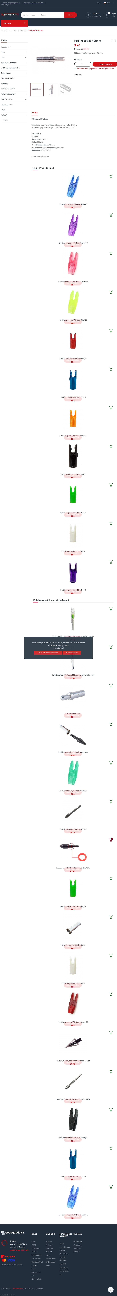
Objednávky (78, 1245)
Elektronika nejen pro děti (10, 68)
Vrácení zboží (50, 1259)
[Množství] (82, 64)
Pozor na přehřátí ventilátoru (64, 1264)
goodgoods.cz (18, 1288)
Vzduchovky (5, 47)
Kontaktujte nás (6, 5)
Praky (3, 110)
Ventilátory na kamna (9, 63)
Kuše (3, 52)
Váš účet (78, 1234)
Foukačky (4, 120)
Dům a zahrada (6, 105)
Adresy (76, 1252)
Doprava (49, 1242)
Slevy (34, 1269)
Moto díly (4, 115)
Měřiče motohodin (7, 78)
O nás (34, 1242)
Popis (35, 112)
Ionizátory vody (7, 99)
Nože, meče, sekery (8, 94)
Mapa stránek (36, 1279)
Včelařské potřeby (8, 89)
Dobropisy (77, 1248)
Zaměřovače (6, 73)
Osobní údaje (78, 1242)
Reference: (78, 49)
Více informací (58, 648)
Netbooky (4, 84)
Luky (3, 57)
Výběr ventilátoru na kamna (65, 1247)
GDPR (34, 1245)
